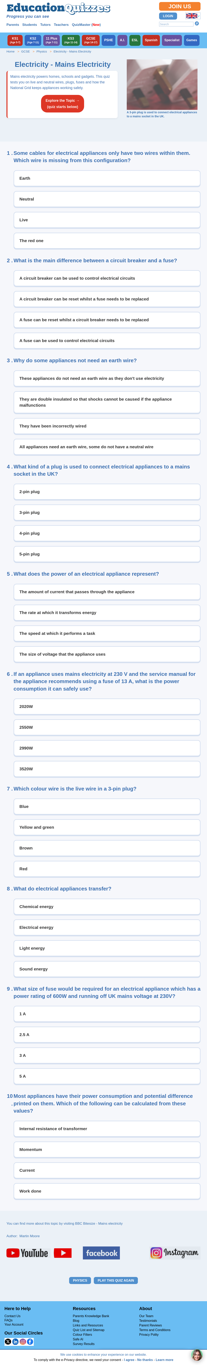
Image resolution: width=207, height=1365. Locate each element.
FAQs (8, 1320)
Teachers (61, 25)
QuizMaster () (86, 25)
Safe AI (78, 1339)
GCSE (25, 51)
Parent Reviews (150, 1325)
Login (168, 16)
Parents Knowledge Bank (91, 1316)
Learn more (164, 1360)
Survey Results (84, 1344)
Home (10, 51)
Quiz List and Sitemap (89, 1330)
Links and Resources (88, 1325)
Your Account (13, 1324)
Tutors (45, 25)
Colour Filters (82, 1334)
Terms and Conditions (155, 1330)
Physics (41, 51)
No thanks (145, 1360)
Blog (76, 1320)
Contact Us (12, 1316)
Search (197, 23)
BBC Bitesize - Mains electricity (99, 1223)
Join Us (179, 6)
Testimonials (148, 1320)
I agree (129, 1360)
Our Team (146, 1316)
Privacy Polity (149, 1334)
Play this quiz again (116, 1280)
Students (29, 25)
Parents (12, 25)
